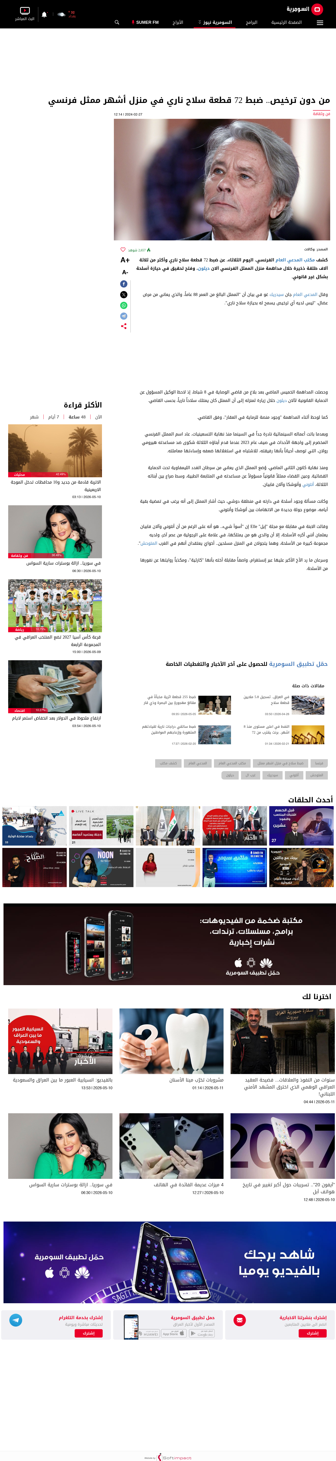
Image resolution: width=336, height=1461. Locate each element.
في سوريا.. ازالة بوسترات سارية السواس (63, 563)
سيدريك (277, 295)
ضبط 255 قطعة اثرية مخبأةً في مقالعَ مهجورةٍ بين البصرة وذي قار (170, 700)
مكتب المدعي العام (295, 260)
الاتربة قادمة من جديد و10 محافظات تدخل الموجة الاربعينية (56, 485)
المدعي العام (305, 295)
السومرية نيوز (214, 22)
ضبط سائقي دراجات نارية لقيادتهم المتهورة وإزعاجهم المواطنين (169, 729)
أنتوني (308, 484)
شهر (34, 417)
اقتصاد (19, 710)
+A (125, 260)
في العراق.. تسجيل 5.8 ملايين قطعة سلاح (266, 700)
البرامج (251, 22)
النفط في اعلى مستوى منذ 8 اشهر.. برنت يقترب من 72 (267, 729)
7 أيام (53, 417)
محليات (19, 475)
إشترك (89, 1333)
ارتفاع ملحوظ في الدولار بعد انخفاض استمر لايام (56, 718)
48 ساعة (77, 417)
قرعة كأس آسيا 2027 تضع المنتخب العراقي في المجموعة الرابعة (58, 640)
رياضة (19, 629)
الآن (98, 417)
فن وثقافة (19, 555)
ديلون (204, 268)
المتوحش (148, 543)
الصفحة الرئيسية (286, 22)
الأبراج (178, 22)
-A (125, 273)
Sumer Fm (147, 22)
